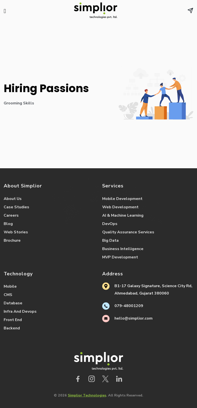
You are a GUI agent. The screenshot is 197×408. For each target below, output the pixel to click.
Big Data (110, 240)
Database (13, 303)
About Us (13, 198)
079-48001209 (128, 306)
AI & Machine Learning (122, 215)
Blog (8, 223)
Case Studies (16, 207)
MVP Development (120, 257)
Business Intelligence (122, 249)
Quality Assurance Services (128, 232)
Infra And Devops (20, 311)
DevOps (109, 223)
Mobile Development (122, 198)
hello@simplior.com (133, 318)
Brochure (12, 240)
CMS (8, 294)
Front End (13, 320)
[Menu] (7, 11)
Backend (12, 328)
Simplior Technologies (87, 395)
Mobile (10, 286)
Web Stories (16, 232)
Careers (11, 215)
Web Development (120, 207)
